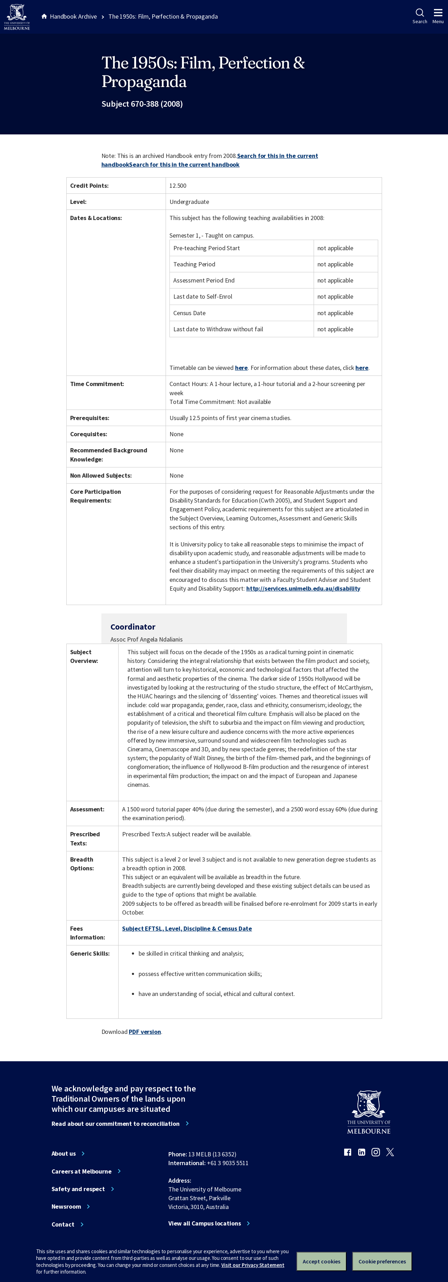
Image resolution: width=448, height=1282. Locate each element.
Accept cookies (321, 1261)
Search (420, 16)
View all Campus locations (204, 1223)
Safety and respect (78, 1189)
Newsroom (66, 1206)
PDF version (145, 1032)
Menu (438, 16)
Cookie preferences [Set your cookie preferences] (382, 1261)
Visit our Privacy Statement (252, 1265)
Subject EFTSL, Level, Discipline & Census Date (187, 928)
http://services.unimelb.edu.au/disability (303, 588)
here (241, 368)
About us (64, 1153)
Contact (63, 1224)
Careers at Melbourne (82, 1171)
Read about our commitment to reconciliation (116, 1124)
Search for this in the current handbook (184, 164)
